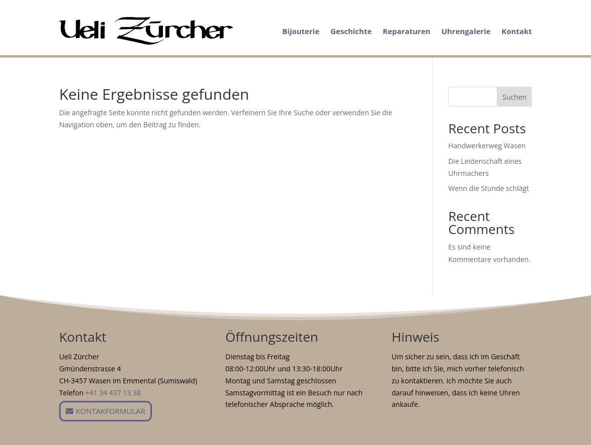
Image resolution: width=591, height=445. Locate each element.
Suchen (514, 97)
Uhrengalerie (466, 31)
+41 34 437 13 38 (113, 392)
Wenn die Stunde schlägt (488, 188)
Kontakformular (110, 411)
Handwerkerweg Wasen (486, 145)
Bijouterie (300, 31)
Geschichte (350, 31)
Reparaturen (407, 31)
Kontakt (517, 31)
